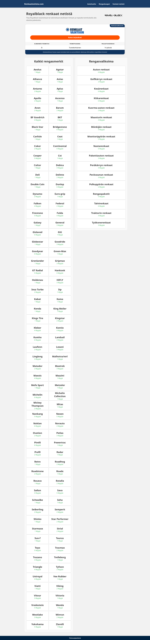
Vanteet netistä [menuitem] (118, 4)
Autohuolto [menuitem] (91, 4)
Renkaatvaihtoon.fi (117, 25)
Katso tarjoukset (75, 37)
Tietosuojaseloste (75, 638)
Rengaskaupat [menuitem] (104, 4)
